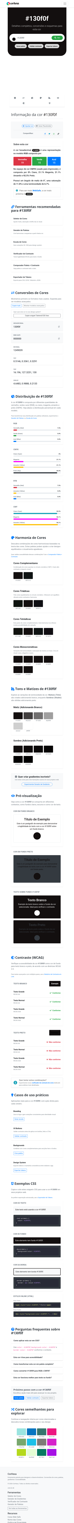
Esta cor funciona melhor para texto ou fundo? (33, 1378)
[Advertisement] (37, 77)
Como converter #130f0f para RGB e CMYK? (32, 1371)
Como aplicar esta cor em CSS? (27, 1340)
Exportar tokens (52, 46)
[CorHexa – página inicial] (13, 3)
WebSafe (37, 190)
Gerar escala (19, 1119)
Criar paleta (19, 1153)
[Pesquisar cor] (34, 38)
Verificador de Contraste (18, 1501)
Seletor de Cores (14, 1496)
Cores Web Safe (14, 1517)
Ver (57, 38)
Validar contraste (36, 46)
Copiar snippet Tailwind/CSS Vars (37, 316)
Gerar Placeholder (43, 126)
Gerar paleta (20, 46)
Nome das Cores (14, 1520)
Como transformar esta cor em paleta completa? (34, 1364)
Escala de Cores (31, 418)
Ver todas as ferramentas (18, 1508)
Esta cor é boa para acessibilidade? (28, 1357)
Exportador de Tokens (45, 1197)
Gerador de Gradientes (17, 1499)
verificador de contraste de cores (43, 1083)
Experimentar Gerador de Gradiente (36, 784)
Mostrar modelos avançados (34, 306)
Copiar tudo (16, 306)
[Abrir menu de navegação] (65, 3)
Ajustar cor (28, 126)
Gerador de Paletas (17, 418)
